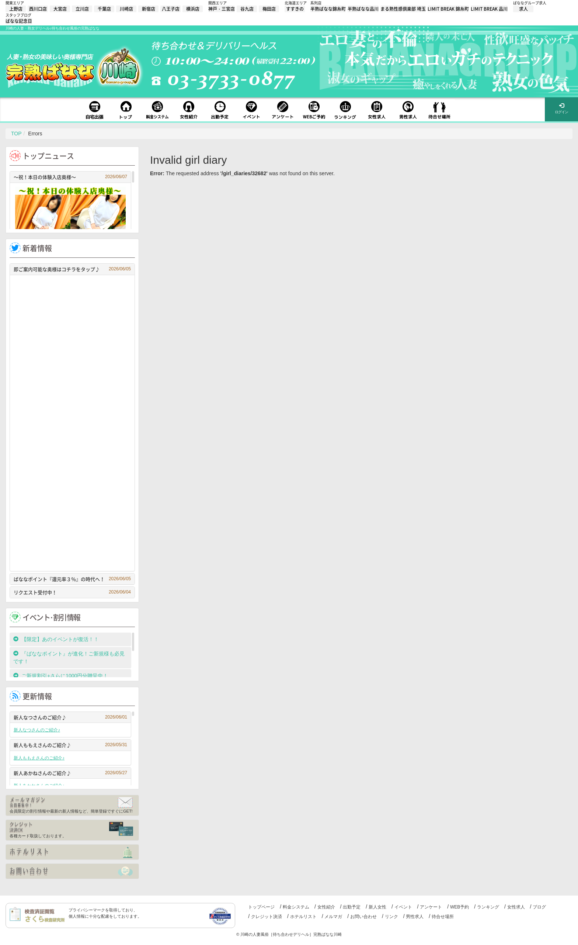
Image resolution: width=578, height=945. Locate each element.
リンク (391, 916)
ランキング (488, 907)
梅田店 (269, 9)
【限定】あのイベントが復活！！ (58, 639)
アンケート (431, 907)
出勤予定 (352, 907)
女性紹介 (326, 907)
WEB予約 (459, 907)
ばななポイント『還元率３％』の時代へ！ (72, 578)
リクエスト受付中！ (72, 592)
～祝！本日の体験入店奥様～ (70, 176)
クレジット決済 (266, 916)
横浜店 (192, 9)
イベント (403, 907)
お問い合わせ (363, 916)
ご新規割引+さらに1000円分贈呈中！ (60, 676)
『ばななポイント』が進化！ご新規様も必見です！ (69, 657)
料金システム (296, 907)
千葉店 (104, 9)
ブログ (539, 907)
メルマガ (333, 916)
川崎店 (126, 9)
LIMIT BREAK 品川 (489, 9)
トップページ (261, 907)
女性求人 (516, 907)
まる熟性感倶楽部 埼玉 (403, 9)
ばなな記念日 (19, 21)
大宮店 (60, 9)
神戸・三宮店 (221, 9)
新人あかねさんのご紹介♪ (70, 772)
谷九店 (247, 9)
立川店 (82, 9)
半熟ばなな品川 (363, 9)
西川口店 (38, 9)
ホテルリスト (303, 916)
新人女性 (377, 907)
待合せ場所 (443, 916)
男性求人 (415, 916)
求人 (523, 9)
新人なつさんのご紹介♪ (70, 717)
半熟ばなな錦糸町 (328, 9)
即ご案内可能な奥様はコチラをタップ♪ (72, 269)
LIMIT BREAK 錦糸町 (448, 9)
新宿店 (148, 9)
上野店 (15, 9)
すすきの (295, 9)
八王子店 (171, 9)
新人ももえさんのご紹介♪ (70, 744)
